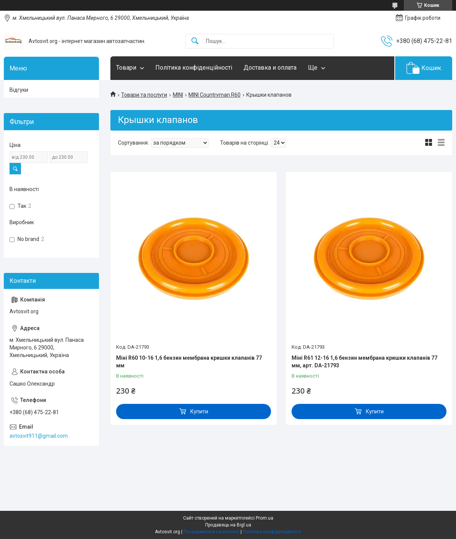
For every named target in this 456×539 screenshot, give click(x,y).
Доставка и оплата (270, 67)
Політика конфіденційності (193, 67)
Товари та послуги (144, 95)
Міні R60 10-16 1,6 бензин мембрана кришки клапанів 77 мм (189, 361)
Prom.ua (264, 518)
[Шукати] (195, 41)
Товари (126, 67)
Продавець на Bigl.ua (228, 525)
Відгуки (19, 90)
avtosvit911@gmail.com (39, 436)
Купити (199, 411)
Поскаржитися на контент (211, 531)
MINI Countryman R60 (214, 95)
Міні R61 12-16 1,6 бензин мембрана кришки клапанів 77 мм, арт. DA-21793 (364, 361)
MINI (178, 95)
